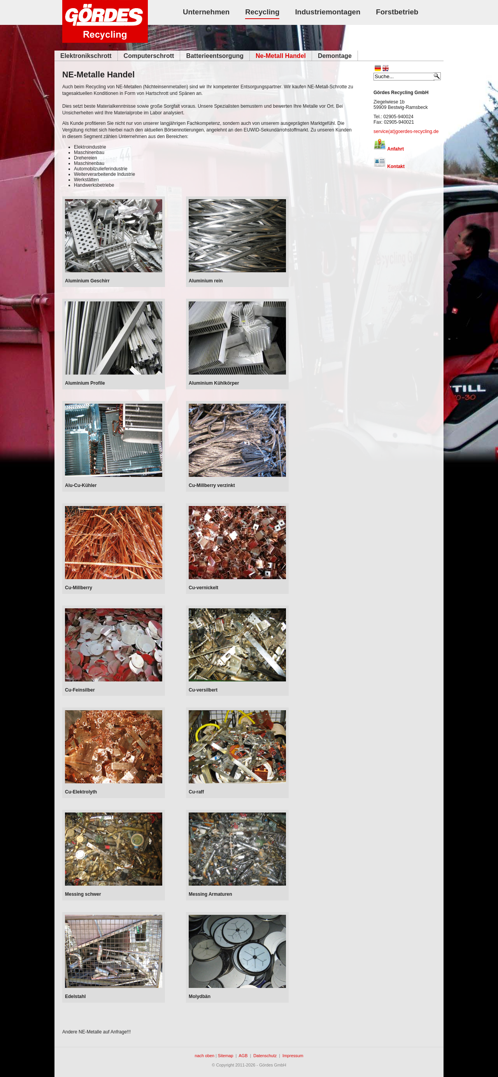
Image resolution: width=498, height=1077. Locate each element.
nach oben (204, 1055)
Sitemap (225, 1055)
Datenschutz (265, 1055)
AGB (243, 1055)
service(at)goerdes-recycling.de (406, 131)
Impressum (292, 1055)
